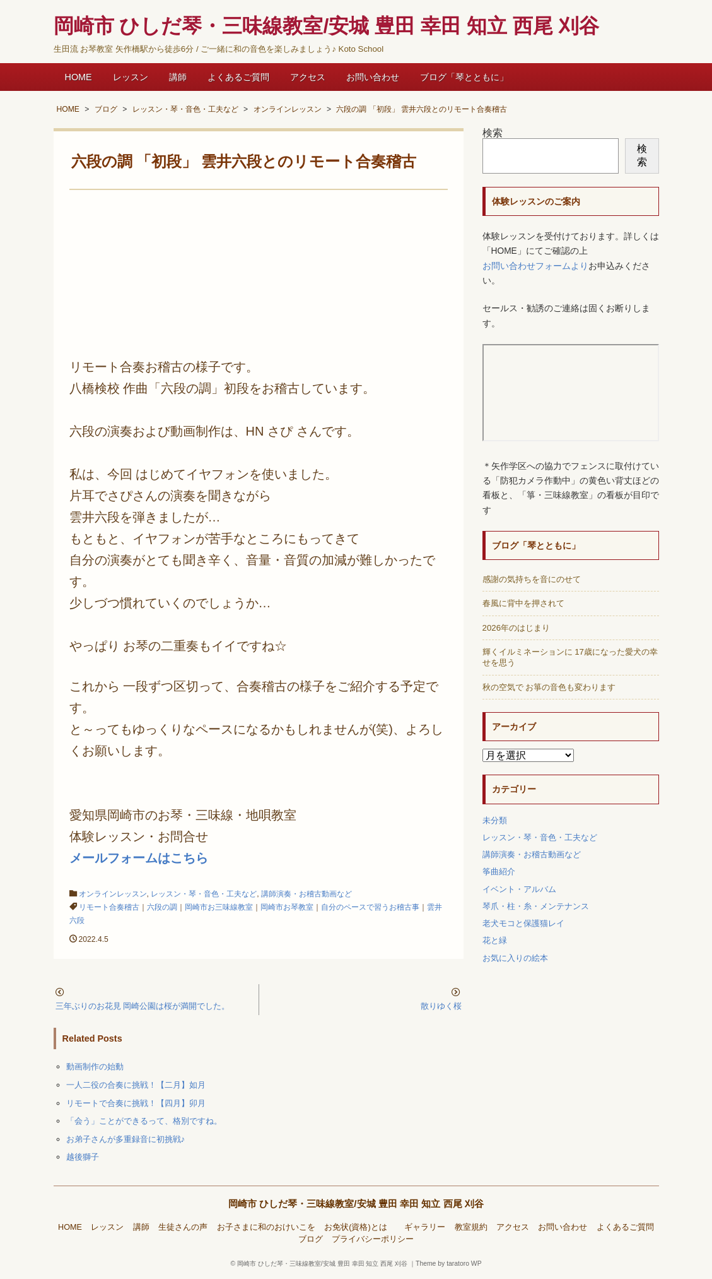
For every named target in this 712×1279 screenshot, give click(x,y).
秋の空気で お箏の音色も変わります (549, 687)
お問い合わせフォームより (535, 266)
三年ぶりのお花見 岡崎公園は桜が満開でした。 (142, 1006)
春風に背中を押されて (523, 603)
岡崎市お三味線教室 (219, 907)
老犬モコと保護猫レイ (523, 923)
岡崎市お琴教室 (286, 907)
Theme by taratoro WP (449, 1263)
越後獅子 (82, 1157)
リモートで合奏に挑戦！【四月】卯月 (136, 1103)
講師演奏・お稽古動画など (306, 893)
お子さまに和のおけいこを (266, 1227)
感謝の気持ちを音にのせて (531, 579)
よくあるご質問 (238, 77)
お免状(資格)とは (359, 1227)
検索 (492, 133)
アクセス (307, 77)
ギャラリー (424, 1227)
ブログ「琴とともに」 (464, 77)
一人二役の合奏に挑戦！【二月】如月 (136, 1085)
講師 (178, 77)
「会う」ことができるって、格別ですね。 (144, 1121)
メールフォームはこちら (138, 858)
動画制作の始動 (95, 1066)
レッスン (130, 77)
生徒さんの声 (182, 1227)
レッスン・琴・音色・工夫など (204, 893)
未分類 (494, 820)
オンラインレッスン (113, 893)
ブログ (310, 1239)
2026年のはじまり (516, 628)
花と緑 (494, 940)
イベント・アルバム (519, 889)
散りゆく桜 (445, 1006)
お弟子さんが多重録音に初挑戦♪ (125, 1139)
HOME (78, 77)
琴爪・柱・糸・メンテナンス (535, 906)
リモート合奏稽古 (109, 907)
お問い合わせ (372, 77)
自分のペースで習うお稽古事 (370, 907)
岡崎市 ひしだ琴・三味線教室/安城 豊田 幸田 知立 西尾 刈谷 (356, 1203)
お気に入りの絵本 (515, 958)
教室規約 (471, 1227)
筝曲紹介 (498, 871)
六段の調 (162, 907)
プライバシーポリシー (373, 1239)
